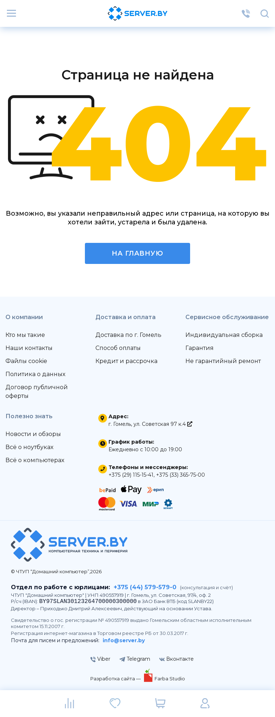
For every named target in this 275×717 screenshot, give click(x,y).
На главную (137, 253)
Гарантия (199, 348)
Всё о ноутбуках (29, 447)
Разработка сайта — (116, 678)
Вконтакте (176, 659)
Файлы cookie (26, 361)
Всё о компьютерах (34, 460)
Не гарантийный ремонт (223, 361)
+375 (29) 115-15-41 (130, 475)
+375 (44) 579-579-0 (145, 587)
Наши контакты (29, 348)
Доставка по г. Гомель (128, 334)
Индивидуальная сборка (224, 334)
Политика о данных (35, 374)
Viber (100, 659)
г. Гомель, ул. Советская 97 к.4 (150, 424)
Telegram (134, 659)
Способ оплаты (118, 348)
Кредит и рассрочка (126, 361)
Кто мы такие (25, 334)
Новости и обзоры (33, 434)
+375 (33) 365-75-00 (180, 475)
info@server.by (124, 640)
